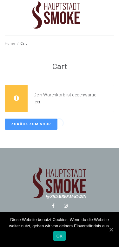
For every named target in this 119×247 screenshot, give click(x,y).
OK (59, 236)
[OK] (111, 229)
